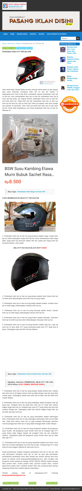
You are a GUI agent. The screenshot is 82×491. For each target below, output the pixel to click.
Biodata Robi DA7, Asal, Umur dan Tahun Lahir (72, 50)
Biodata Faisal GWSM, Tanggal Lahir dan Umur (73, 88)
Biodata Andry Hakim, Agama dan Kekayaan (72, 69)
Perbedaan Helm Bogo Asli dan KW (31, 192)
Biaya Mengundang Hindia (72, 78)
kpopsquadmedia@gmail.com (70, 488)
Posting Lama (52, 483)
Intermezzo (21, 48)
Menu (6, 34)
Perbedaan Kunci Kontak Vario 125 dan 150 (34, 374)
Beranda (32, 483)
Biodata (33, 34)
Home (12, 34)
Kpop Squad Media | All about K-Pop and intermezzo (32, 488)
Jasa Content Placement (57, 34)
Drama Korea (22, 34)
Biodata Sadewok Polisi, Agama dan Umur (73, 60)
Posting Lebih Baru (10, 483)
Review (41, 34)
